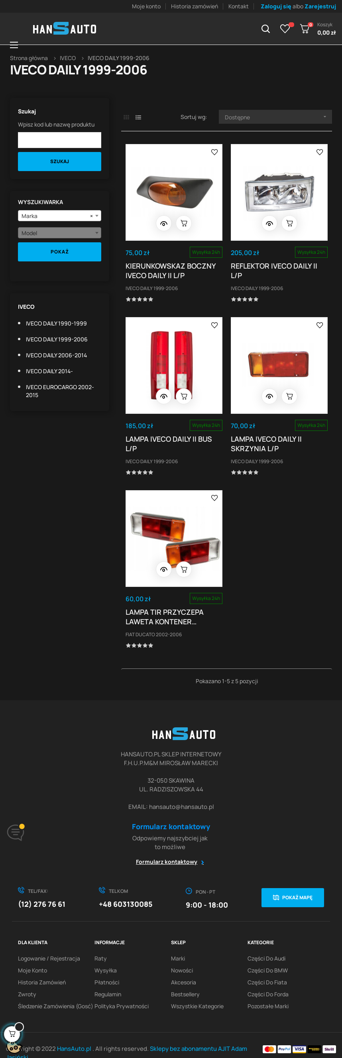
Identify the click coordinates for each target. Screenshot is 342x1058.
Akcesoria (183, 966)
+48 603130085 (126, 888)
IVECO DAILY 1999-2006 (57, 339)
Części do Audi (266, 942)
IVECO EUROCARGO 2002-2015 (60, 391)
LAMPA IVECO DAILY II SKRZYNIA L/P (268, 434)
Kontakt (238, 6)
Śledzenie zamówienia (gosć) (55, 990)
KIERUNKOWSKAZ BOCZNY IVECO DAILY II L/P (172, 266)
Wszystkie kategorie (197, 990)
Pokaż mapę (297, 881)
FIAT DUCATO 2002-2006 (155, 619)
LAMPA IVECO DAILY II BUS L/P (170, 434)
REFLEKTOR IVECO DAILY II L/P (276, 266)
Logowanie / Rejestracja (49, 942)
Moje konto (146, 6)
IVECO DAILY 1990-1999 (56, 323)
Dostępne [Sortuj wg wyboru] (278, 117)
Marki (178, 942)
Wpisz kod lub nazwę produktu (56, 124)
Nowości (182, 954)
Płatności (106, 966)
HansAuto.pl (74, 1033)
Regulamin (107, 978)
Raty (100, 942)
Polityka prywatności (121, 990)
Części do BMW (268, 954)
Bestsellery (185, 978)
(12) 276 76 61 (41, 888)
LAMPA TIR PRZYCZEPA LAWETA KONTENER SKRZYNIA (166, 601)
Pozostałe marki (268, 990)
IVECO (26, 306)
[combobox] (59, 215)
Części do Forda (268, 978)
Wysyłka (105, 954)
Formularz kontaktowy (166, 846)
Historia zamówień (194, 6)
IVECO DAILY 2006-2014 (56, 355)
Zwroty (27, 978)
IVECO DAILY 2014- (49, 371)
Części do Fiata (267, 966)
